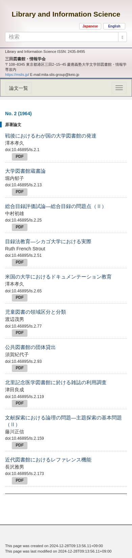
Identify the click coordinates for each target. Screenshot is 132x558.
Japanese (90, 26)
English (114, 26)
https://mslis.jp (16, 75)
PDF (20, 156)
